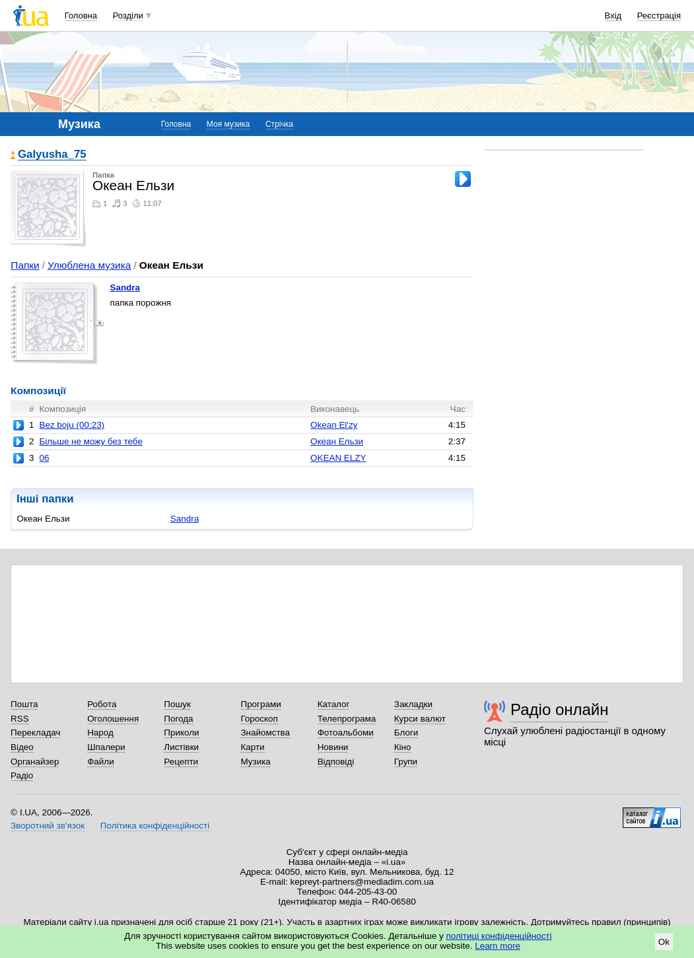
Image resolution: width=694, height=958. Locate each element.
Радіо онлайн (559, 709)
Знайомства (265, 732)
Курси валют (420, 719)
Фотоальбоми (346, 732)
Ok (664, 942)
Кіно (402, 747)
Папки (25, 265)
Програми (260, 704)
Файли (100, 762)
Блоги (406, 732)
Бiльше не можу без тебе (90, 441)
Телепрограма (347, 719)
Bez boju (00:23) (71, 425)
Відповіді (336, 762)
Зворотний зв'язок (48, 826)
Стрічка (279, 124)
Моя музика (228, 124)
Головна (81, 15)
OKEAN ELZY (338, 458)
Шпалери (106, 747)
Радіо (22, 775)
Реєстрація (659, 15)
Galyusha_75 (52, 154)
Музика (255, 762)
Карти (252, 747)
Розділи (128, 15)
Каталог (334, 704)
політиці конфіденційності (499, 936)
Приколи (181, 732)
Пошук (177, 704)
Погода (178, 719)
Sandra (125, 287)
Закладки (413, 704)
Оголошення (113, 719)
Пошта (24, 704)
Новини (333, 747)
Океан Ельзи (336, 441)
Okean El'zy (333, 425)
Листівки (181, 747)
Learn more (497, 946)
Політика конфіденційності (154, 826)
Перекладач (35, 732)
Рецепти (181, 762)
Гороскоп (258, 719)
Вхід (613, 15)
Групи (405, 762)
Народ (100, 732)
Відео (22, 747)
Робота (101, 704)
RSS (20, 719)
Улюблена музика (89, 265)
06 (44, 458)
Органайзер (35, 762)
